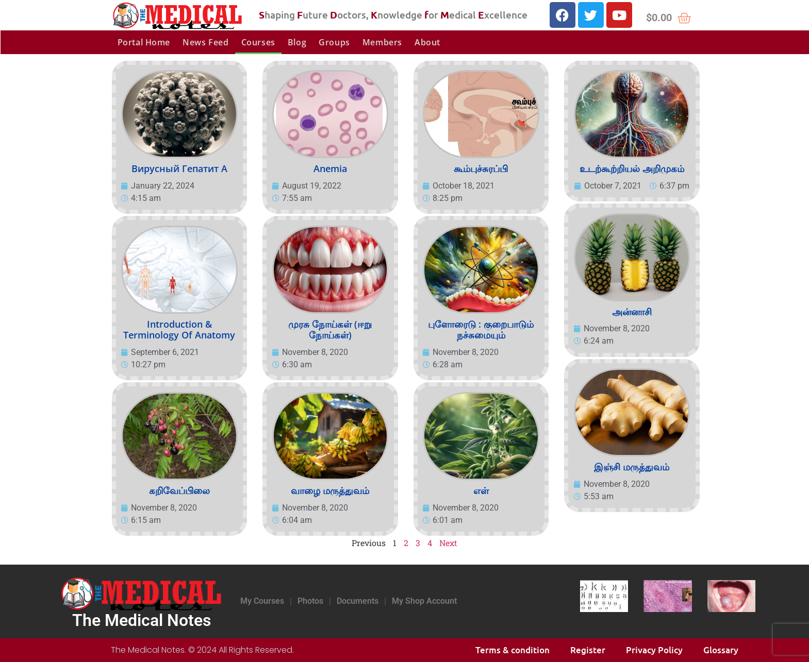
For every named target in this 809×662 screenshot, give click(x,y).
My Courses (262, 601)
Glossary (720, 650)
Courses (258, 42)
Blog (297, 42)
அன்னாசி (632, 311)
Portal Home (144, 42)
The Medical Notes (141, 620)
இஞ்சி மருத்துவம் (631, 467)
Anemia (330, 168)
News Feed (205, 42)
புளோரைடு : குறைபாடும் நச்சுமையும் (481, 330)
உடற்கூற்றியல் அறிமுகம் (632, 168)
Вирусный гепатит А (179, 168)
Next (448, 542)
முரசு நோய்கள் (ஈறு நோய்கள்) (330, 330)
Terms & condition (512, 650)
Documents (357, 601)
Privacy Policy (654, 650)
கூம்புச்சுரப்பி (481, 168)
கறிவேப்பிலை (179, 490)
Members (382, 42)
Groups (334, 42)
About (427, 42)
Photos (310, 601)
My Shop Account (424, 601)
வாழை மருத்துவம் (330, 490)
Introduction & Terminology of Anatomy (179, 330)
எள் (481, 490)
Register (587, 650)
